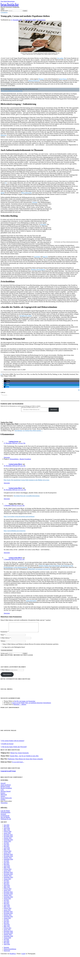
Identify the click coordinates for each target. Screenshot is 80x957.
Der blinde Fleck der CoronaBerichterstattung (27, 496)
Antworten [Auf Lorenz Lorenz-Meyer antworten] (7, 483)
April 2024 (7, 868)
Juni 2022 (6, 903)
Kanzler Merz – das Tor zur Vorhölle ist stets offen (24, 758)
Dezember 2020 (8, 933)
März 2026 (7, 832)
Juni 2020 (6, 943)
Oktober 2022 (7, 897)
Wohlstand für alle (6, 821)
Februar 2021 (7, 930)
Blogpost (41, 79)
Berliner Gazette (5, 788)
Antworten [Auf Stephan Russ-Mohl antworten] (7, 552)
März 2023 (7, 889)
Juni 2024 (6, 864)
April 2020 (7, 946)
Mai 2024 (6, 866)
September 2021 (8, 918)
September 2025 (8, 841)
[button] (7, 379)
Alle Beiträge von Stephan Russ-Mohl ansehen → (29, 430)
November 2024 (8, 858)
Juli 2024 (6, 863)
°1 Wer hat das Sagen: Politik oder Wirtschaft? (14, 748)
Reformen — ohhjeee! (20, 706)
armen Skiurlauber (31, 600)
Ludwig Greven (13, 441)
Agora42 (3, 785)
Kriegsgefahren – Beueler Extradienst (20, 459)
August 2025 (7, 843)
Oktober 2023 (7, 877)
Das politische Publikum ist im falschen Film (11, 91)
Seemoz (3, 798)
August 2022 (7, 900)
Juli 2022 (6, 902)
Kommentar (4, 633)
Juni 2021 (6, 923)
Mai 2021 (6, 925)
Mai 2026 (6, 828)
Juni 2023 (6, 884)
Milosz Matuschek (26, 192)
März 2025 (7, 851)
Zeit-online (60, 58)
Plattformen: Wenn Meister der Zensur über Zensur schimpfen (25, 761)
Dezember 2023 (8, 874)
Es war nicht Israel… (18, 764)
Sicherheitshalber (5, 814)
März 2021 (7, 928)
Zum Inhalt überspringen (8, 1)
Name (3, 636)
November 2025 (8, 838)
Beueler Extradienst (6, 790)
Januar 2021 (7, 931)
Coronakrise (4, 12)
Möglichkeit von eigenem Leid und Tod (39, 569)
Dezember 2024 (8, 856)
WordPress (13, 955)
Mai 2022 (6, 905)
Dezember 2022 (8, 894)
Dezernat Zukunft (6, 793)
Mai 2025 (6, 848)
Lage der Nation (5, 812)
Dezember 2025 (8, 836)
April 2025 (7, 850)
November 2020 (8, 935)
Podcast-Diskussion (33, 80)
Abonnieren (53, 409)
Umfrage (34, 202)
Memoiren (3, 135)
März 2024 (7, 869)
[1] (6, 183)
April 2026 (7, 830)
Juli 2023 (6, 882)
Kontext (3, 795)
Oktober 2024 (7, 859)
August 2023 (7, 881)
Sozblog (3, 801)
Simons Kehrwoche (6, 800)
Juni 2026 (6, 827)
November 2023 (8, 876)
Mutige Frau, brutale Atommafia (19, 754)
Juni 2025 (6, 846)
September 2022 (8, 899)
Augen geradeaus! (6, 786)
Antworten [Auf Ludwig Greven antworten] (7, 457)
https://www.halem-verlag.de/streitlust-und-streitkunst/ (19, 516)
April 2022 (7, 907)
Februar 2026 (7, 833)
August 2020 (7, 939)
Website (3, 643)
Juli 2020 (6, 941)
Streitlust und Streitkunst (38, 269)
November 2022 (8, 895)
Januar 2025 (7, 854)
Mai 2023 (6, 885)
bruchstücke (10, 4)
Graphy (23, 955)
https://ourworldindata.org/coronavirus (14, 531)
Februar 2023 (7, 890)
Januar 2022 (7, 912)
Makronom (4, 796)
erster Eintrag (63, 79)
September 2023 (8, 879)
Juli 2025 (6, 845)
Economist (37, 256)
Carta (2, 791)
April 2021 (7, 926)
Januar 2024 (7, 872)
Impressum (7, 952)
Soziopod (3, 816)
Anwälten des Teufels (25, 315)
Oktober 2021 (7, 917)
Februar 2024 (7, 871)
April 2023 (7, 887)
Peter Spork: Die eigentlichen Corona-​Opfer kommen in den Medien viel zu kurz (26, 480)
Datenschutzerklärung (10, 951)
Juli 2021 (6, 921)
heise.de (45, 256)
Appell (2, 192)
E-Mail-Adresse (6, 640)
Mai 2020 (6, 944)
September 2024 (8, 861)
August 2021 (7, 920)
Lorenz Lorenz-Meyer (15, 464)
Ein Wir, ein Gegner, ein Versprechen (24, 703)
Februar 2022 (7, 910)
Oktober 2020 (7, 936)
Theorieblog (4, 804)
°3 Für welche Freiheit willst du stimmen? (12, 742)
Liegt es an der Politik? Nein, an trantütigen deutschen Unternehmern (31, 704)
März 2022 (7, 908)
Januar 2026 (7, 835)
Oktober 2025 (7, 840)
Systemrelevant (5, 817)
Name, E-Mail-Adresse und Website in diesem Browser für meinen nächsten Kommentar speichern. (31, 646)
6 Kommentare (41, 20)
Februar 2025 (7, 853)
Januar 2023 (7, 892)
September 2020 (8, 938)
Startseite (6, 949)
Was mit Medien (5, 819)
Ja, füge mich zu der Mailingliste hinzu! (13, 649)
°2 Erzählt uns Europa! (7, 745)
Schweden (43, 224)
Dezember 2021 (8, 913)
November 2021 (8, 915)
